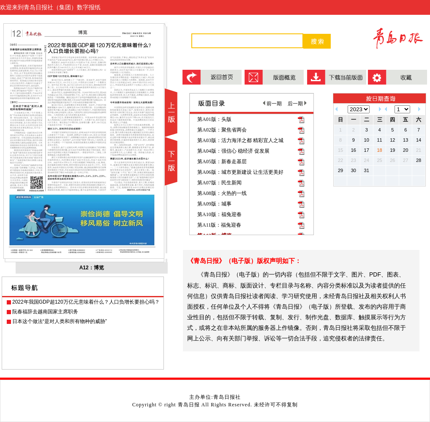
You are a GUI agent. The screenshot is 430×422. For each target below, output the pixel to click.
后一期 (297, 104)
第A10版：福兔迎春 (219, 214)
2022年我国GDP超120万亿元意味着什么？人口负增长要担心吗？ (86, 302)
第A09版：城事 (214, 204)
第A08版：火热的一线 (222, 193)
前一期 (272, 104)
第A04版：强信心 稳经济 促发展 (233, 151)
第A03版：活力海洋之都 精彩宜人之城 (240, 140)
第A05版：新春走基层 (222, 161)
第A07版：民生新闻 (219, 183)
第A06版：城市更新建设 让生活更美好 (240, 172)
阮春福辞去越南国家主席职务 (45, 312)
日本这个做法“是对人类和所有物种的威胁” (59, 321)
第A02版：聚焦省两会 (222, 130)
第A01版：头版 (214, 119)
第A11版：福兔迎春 (219, 225)
